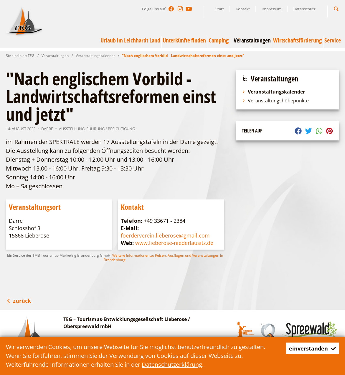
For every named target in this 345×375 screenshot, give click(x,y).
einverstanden (310, 348)
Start (219, 9)
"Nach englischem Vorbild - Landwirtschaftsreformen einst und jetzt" (183, 55)
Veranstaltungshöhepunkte (275, 101)
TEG (31, 55)
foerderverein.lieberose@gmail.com (165, 235)
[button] (336, 8)
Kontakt (243, 9)
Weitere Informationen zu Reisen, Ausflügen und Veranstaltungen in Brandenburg (163, 257)
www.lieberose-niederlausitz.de (174, 242)
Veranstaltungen (55, 55)
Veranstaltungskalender (95, 55)
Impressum (272, 9)
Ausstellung (72, 128)
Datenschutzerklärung (172, 365)
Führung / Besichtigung (110, 128)
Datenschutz (304, 9)
